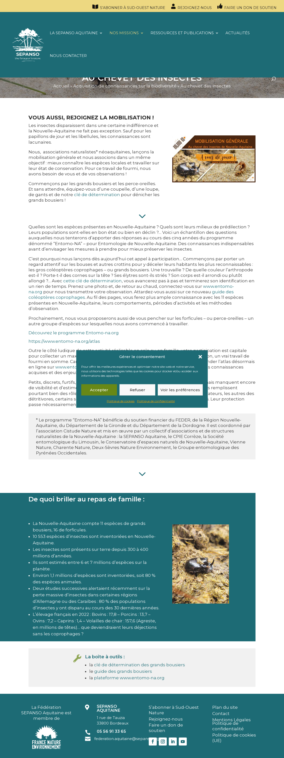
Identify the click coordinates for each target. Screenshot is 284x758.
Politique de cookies (120, 401)
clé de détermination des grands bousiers (139, 664)
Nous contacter (68, 56)
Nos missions (124, 33)
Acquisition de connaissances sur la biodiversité (124, 85)
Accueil (61, 85)
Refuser (137, 389)
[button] (200, 356)
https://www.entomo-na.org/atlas (64, 341)
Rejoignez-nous (191, 6)
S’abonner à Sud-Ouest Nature (128, 7)
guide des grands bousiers (123, 671)
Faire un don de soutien (246, 6)
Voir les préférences (180, 389)
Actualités (238, 33)
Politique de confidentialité (156, 401)
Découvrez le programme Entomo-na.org (73, 332)
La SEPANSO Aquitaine (74, 33)
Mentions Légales (231, 719)
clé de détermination (97, 194)
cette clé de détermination (92, 280)
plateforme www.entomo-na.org (129, 677)
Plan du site (225, 707)
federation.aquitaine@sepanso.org (126, 738)
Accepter (99, 389)
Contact (221, 713)
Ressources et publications (182, 33)
